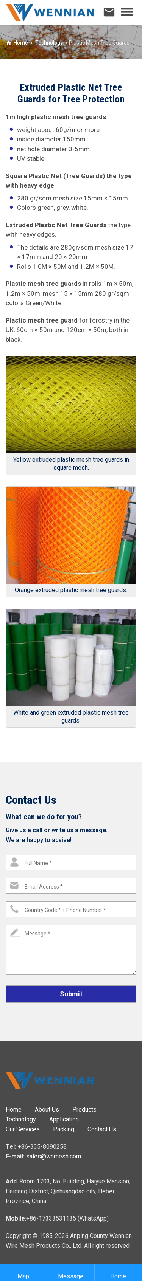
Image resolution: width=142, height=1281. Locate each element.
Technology (48, 43)
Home (21, 43)
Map (23, 1272)
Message (70, 1272)
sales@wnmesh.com (53, 1156)
